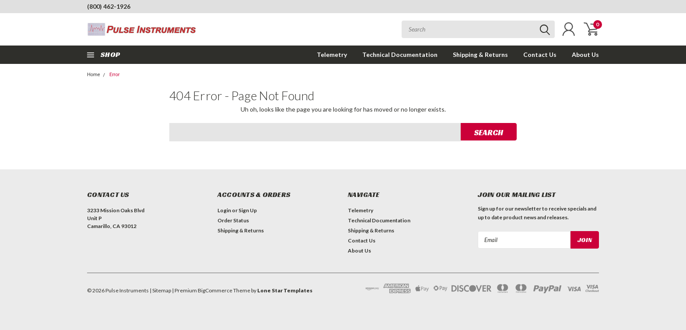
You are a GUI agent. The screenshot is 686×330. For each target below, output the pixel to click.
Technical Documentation (400, 54)
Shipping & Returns (480, 54)
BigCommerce (215, 290)
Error (114, 74)
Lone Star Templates (284, 290)
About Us (585, 54)
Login (224, 210)
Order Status (233, 220)
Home (93, 74)
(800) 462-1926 (108, 6)
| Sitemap (160, 290)
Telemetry (332, 54)
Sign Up (247, 210)
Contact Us (539, 54)
